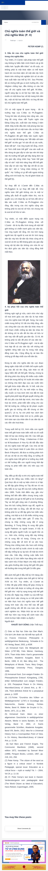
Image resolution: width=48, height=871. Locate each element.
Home (6, 22)
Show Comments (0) (23, 828)
